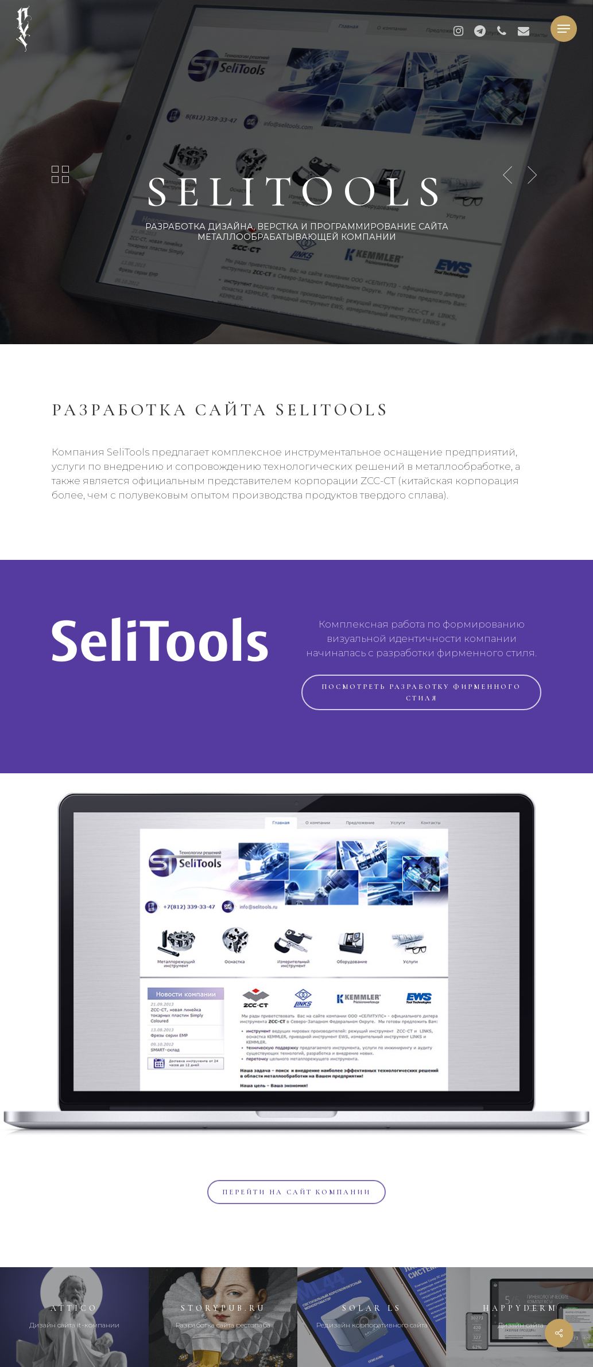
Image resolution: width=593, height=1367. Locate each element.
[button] (564, 29)
